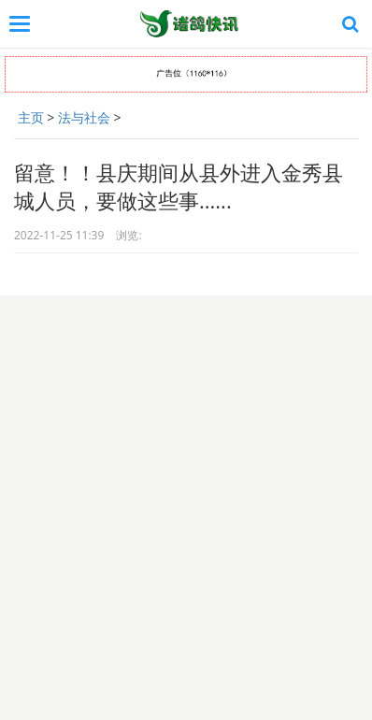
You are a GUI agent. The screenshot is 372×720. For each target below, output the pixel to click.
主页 (31, 117)
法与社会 (84, 117)
